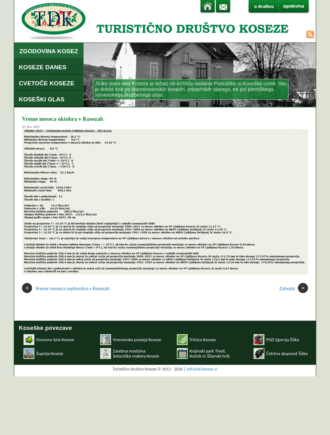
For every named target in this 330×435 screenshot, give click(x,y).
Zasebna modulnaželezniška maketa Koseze (136, 353)
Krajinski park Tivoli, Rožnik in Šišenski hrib (210, 353)
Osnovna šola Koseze (55, 339)
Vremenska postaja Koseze (137, 339)
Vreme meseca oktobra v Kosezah (62, 119)
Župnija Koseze (49, 353)
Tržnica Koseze (203, 339)
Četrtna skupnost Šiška (287, 353)
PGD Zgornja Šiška (282, 339)
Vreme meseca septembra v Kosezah (65, 288)
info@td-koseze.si (202, 369)
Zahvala (293, 288)
